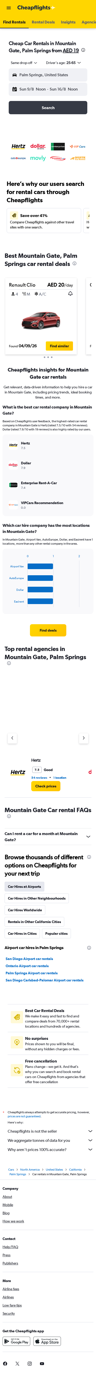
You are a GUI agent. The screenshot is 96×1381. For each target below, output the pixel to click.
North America (30, 1169)
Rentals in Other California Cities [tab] (34, 922)
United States (54, 1169)
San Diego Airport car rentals (29, 959)
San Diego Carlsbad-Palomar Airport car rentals (44, 980)
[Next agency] (83, 738)
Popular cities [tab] (56, 933)
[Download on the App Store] (47, 1341)
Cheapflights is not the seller (50, 1131)
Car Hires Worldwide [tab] (25, 910)
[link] (48, 630)
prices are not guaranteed (24, 1116)
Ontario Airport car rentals (27, 966)
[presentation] (83, 50)
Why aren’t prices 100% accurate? (50, 1149)
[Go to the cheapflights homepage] (36, 7)
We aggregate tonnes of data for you (50, 1140)
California (75, 1169)
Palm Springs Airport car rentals (32, 973)
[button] (8, 8)
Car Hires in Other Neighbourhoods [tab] (37, 898)
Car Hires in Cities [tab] (22, 933)
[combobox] (24, 62)
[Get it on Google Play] (16, 1341)
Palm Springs (17, 1174)
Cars (11, 1169)
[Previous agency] (12, 738)
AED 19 (71, 50)
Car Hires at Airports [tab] (24, 887)
